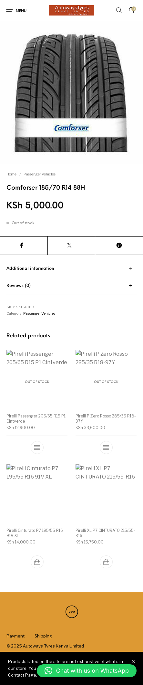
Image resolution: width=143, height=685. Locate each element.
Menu (21, 11)
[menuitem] (15, 636)
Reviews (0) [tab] (18, 286)
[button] (87, 670)
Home (11, 174)
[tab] (71, 268)
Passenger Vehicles (40, 174)
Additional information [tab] (30, 269)
